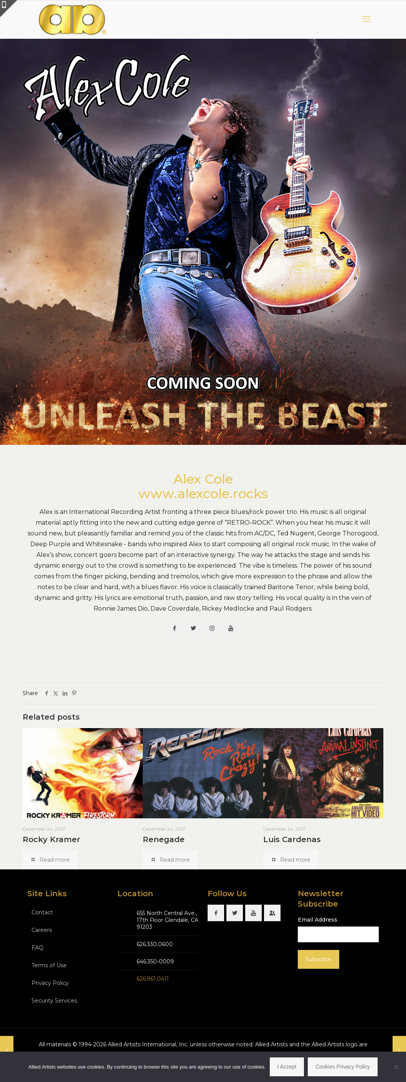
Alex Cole (203, 479)
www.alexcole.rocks (203, 494)
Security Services (54, 1000)
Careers (41, 930)
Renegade (164, 839)
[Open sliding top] (8, 8)
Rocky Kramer (51, 839)
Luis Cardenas (292, 839)
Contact (42, 912)
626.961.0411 (153, 978)
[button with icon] (174, 628)
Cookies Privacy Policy (342, 1067)
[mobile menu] (366, 19)
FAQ (37, 947)
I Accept (287, 1067)
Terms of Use (49, 965)
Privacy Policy (50, 983)
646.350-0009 (155, 961)
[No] (396, 1067)
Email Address (317, 919)
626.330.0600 (155, 944)
